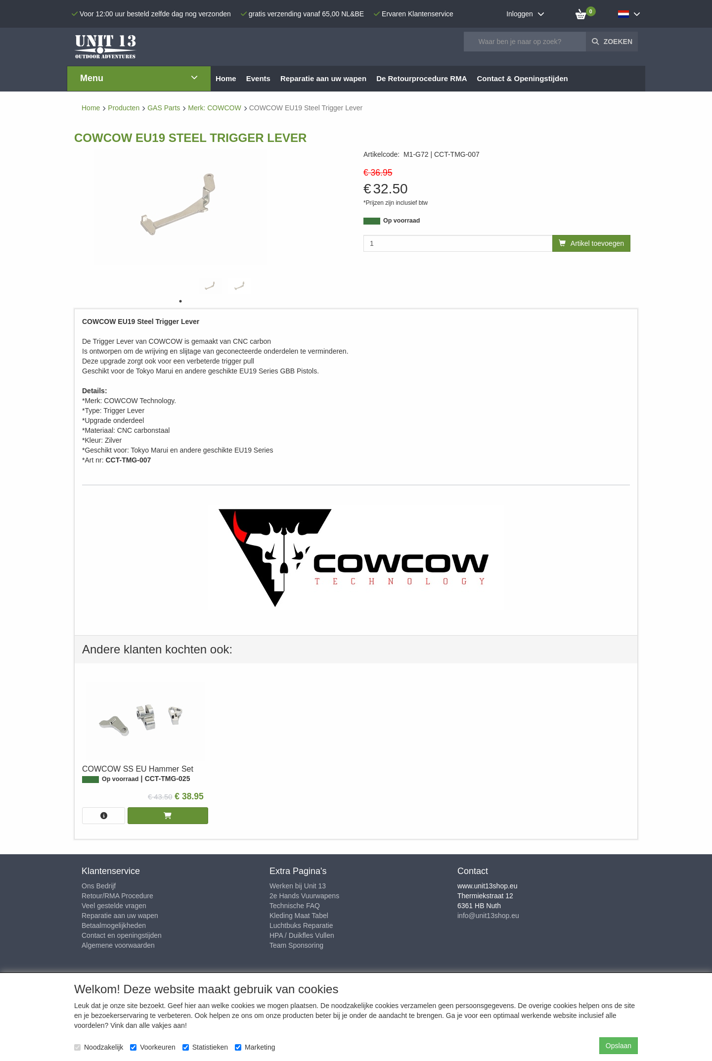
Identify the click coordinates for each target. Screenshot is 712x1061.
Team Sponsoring (296, 945)
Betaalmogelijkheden (114, 925)
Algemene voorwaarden (118, 945)
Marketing (255, 1047)
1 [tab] (180, 301)
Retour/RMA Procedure (117, 896)
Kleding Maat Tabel (298, 916)
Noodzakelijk (98, 1047)
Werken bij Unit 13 (297, 886)
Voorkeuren (153, 1047)
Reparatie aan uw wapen (120, 916)
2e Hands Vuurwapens (304, 896)
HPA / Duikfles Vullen (301, 935)
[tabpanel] (210, 286)
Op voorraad (401, 220)
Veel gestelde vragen (114, 906)
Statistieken (205, 1047)
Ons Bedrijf (99, 886)
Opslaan (618, 1046)
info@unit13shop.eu (488, 916)
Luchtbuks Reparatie (301, 925)
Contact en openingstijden (122, 935)
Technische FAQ (294, 906)
